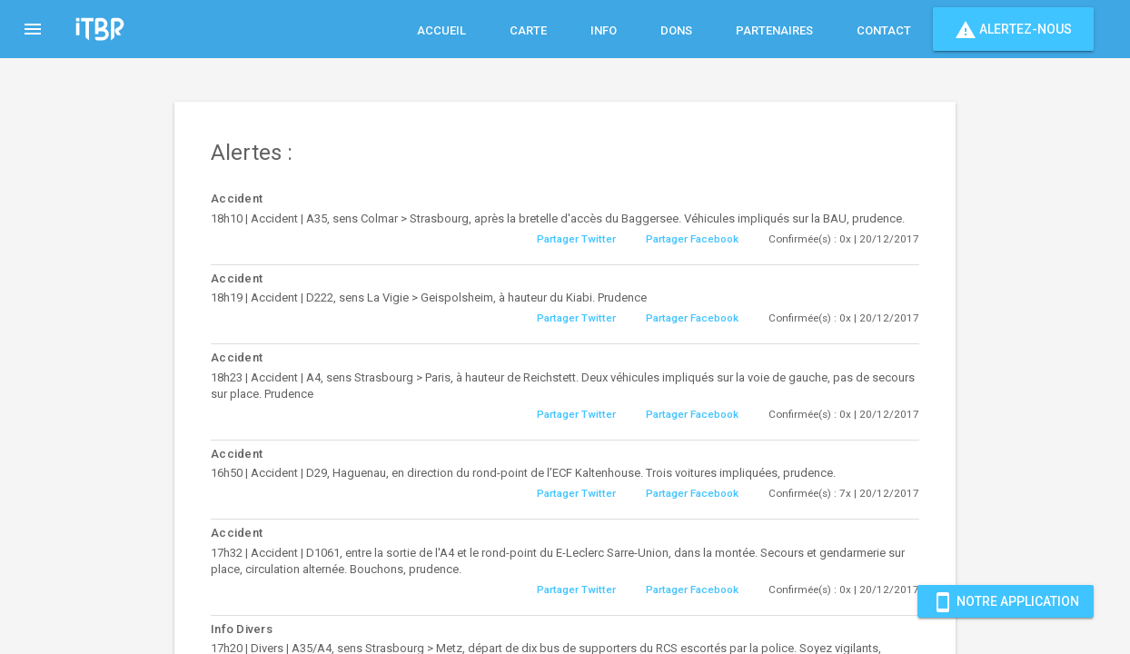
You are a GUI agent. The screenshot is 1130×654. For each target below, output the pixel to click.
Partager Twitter (576, 239)
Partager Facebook (692, 239)
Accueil (441, 30)
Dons (676, 30)
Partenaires (774, 30)
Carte (528, 30)
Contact (884, 30)
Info (603, 30)
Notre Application (1005, 601)
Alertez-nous (1013, 29)
